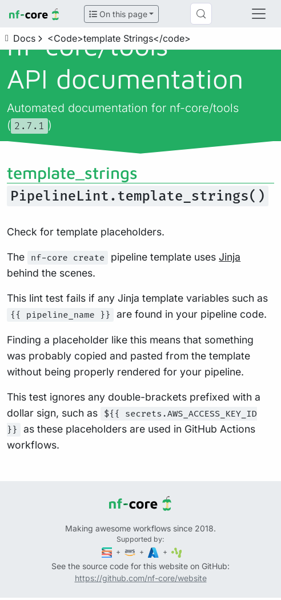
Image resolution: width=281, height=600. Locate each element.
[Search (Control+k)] (201, 14)
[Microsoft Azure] (154, 551)
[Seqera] (108, 551)
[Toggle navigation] (258, 14)
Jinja (229, 257)
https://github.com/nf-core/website (141, 578)
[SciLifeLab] (176, 551)
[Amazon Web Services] (131, 551)
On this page (118, 14)
